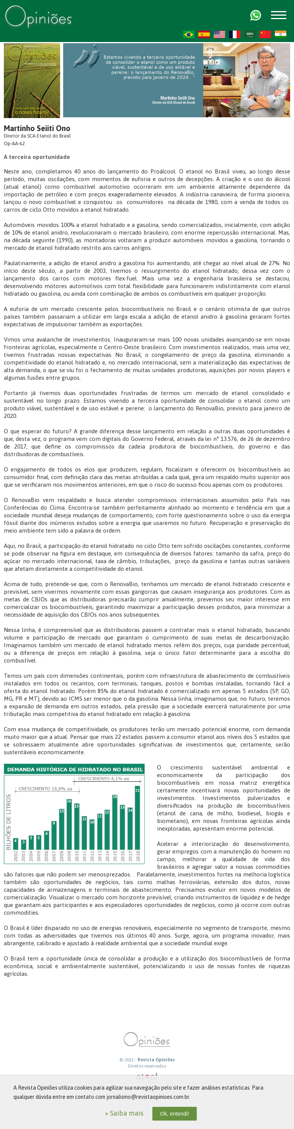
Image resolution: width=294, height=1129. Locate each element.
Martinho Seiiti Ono (37, 128)
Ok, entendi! (174, 1114)
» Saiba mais (124, 1113)
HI (280, 34)
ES (204, 34)
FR (234, 34)
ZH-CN (265, 34)
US (219, 34)
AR (250, 34)
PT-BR (188, 34)
